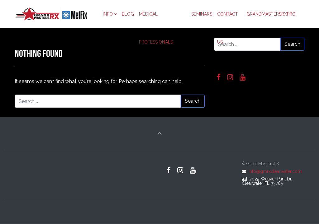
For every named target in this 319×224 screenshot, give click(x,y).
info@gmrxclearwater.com (275, 171)
